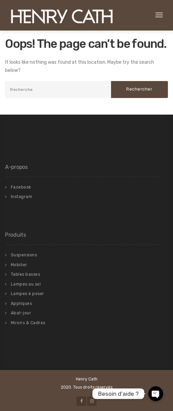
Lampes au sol (26, 284)
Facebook (21, 187)
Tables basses (25, 274)
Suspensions (24, 255)
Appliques (21, 303)
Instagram (22, 196)
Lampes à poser (27, 293)
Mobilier (19, 264)
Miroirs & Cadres (28, 322)
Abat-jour (21, 313)
